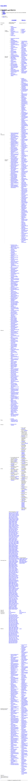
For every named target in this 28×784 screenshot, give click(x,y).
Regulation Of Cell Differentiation (14, 756)
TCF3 (15, 598)
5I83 (9, 624)
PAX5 (16, 574)
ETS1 (10, 533)
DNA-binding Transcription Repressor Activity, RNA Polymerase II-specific (24, 54)
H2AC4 (10, 540)
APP (16, 515)
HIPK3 (17, 543)
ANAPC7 (10, 514)
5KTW (16, 625)
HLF (15, 544)
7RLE (14, 637)
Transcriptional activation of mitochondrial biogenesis (15, 274)
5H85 (18, 623)
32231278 (23, 493)
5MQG (12, 628)
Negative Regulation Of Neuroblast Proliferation (23, 108)
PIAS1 (16, 576)
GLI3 (16, 538)
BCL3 (14, 517)
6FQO (16, 632)
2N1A (18, 617)
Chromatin (12, 29)
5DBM (17, 622)
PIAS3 (12, 577)
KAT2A (11, 554)
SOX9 (16, 592)
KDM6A (10, 556)
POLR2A (10, 578)
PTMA (17, 580)
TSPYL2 (10, 602)
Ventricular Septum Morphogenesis (24, 198)
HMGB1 (16, 545)
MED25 (13, 564)
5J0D (9, 625)
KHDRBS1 (17, 556)
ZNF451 (10, 609)
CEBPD (15, 521)
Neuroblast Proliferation (23, 105)
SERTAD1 (14, 587)
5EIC (9, 623)
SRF (9, 595)
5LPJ (12, 626)
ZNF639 (13, 609)
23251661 (12, 472)
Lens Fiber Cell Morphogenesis (23, 215)
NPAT (14, 572)
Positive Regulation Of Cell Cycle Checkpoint (24, 234)
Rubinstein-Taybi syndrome (13, 424)
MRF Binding (13, 57)
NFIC (15, 571)
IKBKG (13, 552)
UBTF (12, 603)
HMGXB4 (13, 546)
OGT (15, 573)
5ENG (12, 623)
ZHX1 (16, 607)
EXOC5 (17, 533)
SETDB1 (17, 588)
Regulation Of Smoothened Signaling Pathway (14, 152)
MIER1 (10, 565)
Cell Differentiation (14, 759)
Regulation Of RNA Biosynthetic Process (14, 667)
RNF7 (13, 584)
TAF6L (10, 598)
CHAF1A (13, 522)
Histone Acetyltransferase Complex (13, 27)
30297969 (23, 502)
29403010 (23, 452)
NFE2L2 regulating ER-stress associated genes (15, 369)
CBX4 (14, 519)
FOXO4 (15, 536)
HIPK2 (15, 543)
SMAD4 (10, 590)
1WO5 (12, 615)
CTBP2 (24, 558)
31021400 (23, 450)
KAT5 (17, 554)
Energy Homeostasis (14, 179)
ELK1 (10, 532)
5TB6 (10, 630)
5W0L (16, 630)
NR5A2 (26, 561)
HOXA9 (16, 548)
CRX (15, 526)
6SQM (10, 635)
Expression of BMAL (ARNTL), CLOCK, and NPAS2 (15, 398)
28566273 (23, 505)
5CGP (14, 622)
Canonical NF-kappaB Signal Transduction (14, 150)
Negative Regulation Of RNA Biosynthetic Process (15, 713)
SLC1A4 (16, 589)
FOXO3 (13, 536)
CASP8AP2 (11, 519)
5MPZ (17, 627)
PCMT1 (12, 575)
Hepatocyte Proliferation (23, 222)
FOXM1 (17, 535)
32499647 (23, 503)
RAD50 (16, 581)
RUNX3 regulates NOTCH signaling (14, 318)
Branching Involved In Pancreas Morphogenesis (24, 213)
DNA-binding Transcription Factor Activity (14, 704)
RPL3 (15, 584)
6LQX (16, 633)
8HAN (10, 642)
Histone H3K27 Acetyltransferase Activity (13, 62)
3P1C (14, 618)
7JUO (10, 637)
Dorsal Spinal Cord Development (24, 130)
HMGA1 (13, 545)
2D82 (12, 616)
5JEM (12, 625)
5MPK (12, 627)
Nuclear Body (13, 35)
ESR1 (16, 532)
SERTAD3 (14, 588)
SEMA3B (16, 586)
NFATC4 (13, 570)
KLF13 (17, 557)
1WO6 (14, 615)
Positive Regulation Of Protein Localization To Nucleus (14, 183)
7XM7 (18, 639)
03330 (20, 611)
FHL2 (12, 535)
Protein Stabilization (14, 174)
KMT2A (14, 558)
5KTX (10, 626)
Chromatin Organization (15, 764)
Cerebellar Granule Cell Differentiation (24, 133)
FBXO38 (15, 534)
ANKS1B (17, 514)
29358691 (23, 504)
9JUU (14, 642)
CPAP (15, 525)
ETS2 (12, 533)
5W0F (14, 630)
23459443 (16, 478)
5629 (20, 610)
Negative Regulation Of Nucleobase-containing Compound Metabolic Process (15, 722)
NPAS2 (12, 572)
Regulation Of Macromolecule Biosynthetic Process (14, 696)
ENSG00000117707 (22, 612)
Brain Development (24, 112)
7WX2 (17, 638)
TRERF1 (15, 600)
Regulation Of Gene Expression (24, 123)
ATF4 (14, 516)
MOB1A (16, 565)
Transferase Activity (14, 54)
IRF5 (13, 553)
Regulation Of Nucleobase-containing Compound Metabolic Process (14, 675)
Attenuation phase (14, 288)
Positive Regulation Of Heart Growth (24, 202)
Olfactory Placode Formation (24, 141)
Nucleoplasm (13, 677)
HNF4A (13, 547)
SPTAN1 (16, 593)
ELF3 (18, 531)
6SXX (12, 635)
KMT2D (17, 558)
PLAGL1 (15, 577)
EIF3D (13, 531)
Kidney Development (23, 82)
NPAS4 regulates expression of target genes (14, 352)
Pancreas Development (23, 142)
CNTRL (13, 525)
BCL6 (17, 517)
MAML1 (10, 560)
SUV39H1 (10, 597)
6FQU (10, 633)
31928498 (25, 430)
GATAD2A (10, 538)
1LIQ (11, 614)
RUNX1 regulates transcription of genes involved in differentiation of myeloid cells (14, 315)
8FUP (14, 640)
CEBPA (10, 521)
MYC (15, 567)
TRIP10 (13, 601)
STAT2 (17, 595)
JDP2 (17, 553)
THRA (14, 599)
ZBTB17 (15, 606)
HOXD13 (10, 551)
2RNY (10, 618)
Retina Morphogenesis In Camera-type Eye (24, 188)
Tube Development (24, 145)
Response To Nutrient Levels (23, 144)
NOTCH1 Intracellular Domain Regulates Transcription (14, 268)
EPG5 (14, 532)
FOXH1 (15, 535)
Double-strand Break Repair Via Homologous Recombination (15, 136)
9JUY (16, 642)
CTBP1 (17, 527)
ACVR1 (15, 512)
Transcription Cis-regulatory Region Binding (24, 42)
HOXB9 (10, 550)
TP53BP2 (10, 600)
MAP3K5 (10, 561)
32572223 (15, 459)
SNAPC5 (10, 591)
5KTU (14, 625)
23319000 (12, 463)
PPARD (23, 562)
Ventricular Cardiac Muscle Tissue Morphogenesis (24, 185)
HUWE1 (10, 552)
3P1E (10, 619)
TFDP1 (10, 599)
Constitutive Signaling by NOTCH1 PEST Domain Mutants (15, 279)
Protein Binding (24, 62)
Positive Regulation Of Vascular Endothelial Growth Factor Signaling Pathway (24, 230)
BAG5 (12, 517)
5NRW (10, 629)
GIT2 (26, 559)
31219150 (12, 475)
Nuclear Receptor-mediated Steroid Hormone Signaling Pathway (24, 754)
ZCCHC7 (13, 607)
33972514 (23, 470)
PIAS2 (10, 577)
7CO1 (12, 636)
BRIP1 (13, 518)
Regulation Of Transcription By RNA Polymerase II (14, 145)
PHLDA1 (10, 576)
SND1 (13, 591)
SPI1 (12, 593)
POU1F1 (13, 578)
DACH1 (15, 528)
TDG (17, 598)
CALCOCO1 (16, 518)
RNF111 (10, 584)
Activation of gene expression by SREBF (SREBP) (14, 276)
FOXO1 (10, 536)
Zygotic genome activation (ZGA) (13, 374)
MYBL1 (10, 567)
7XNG (12, 640)
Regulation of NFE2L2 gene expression (14, 371)
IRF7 (15, 553)
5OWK (14, 629)
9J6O (12, 642)
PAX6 (20, 562)
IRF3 (11, 553)
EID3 (16, 530)
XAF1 (10, 605)
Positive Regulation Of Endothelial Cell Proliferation (24, 85)
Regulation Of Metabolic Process (24, 737)
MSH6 (12, 566)
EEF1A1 (16, 529)
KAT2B (14, 554)
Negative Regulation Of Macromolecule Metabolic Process (15, 731)
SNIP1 (15, 591)
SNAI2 (15, 590)
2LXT (16, 617)
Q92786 (20, 613)
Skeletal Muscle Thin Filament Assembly (24, 137)
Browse (3, 11)
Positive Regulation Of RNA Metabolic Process (15, 664)
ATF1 (10, 516)
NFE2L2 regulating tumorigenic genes (14, 364)
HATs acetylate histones (15, 287)
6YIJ (14, 635)
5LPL (14, 626)
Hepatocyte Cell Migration (24, 96)
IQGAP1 (16, 552)
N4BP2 (16, 568)
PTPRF (10, 581)
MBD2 (10, 563)
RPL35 (17, 584)
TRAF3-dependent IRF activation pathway (14, 332)
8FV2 (16, 640)
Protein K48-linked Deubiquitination (14, 178)
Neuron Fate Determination (23, 173)
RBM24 (10, 583)
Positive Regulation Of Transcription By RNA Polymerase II (14, 172)
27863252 (23, 454)
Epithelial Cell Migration (23, 128)
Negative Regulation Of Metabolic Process (15, 740)
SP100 (10, 593)
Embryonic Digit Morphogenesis (13, 167)
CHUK (13, 523)
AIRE (10, 513)
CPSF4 (18, 525)
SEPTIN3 (10, 587)
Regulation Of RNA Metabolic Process (14, 672)
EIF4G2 (15, 531)
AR (18, 515)
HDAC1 (12, 542)
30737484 (23, 484)
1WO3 (16, 614)
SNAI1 (13, 590)
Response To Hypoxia (14, 138)
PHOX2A (13, 576)
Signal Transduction (14, 148)
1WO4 (10, 615)
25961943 (23, 500)
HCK (9, 542)
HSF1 (16, 551)
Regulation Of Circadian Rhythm (24, 147)
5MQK (15, 628)
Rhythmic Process (14, 173)
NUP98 (13, 573)
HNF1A (16, 546)
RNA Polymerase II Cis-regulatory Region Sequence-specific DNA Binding (24, 45)
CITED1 (10, 524)
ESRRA (20, 559)
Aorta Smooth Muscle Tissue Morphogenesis (23, 200)
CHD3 (16, 522)
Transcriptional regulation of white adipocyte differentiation (15, 292)
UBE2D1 (15, 602)
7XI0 (14, 639)
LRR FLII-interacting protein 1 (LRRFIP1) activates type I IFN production (14, 285)
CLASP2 (16, 524)
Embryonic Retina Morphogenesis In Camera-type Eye (24, 191)
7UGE (12, 638)
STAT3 (10, 596)
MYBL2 (13, 567)
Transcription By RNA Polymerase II (24, 103)
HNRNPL (16, 547)
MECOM (10, 564)
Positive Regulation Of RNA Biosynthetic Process (14, 655)
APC (15, 515)
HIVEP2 (13, 544)
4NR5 (16, 620)
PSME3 (15, 580)
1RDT (14, 614)
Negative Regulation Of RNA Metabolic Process (15, 719)
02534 (10, 611)
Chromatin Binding (24, 744)
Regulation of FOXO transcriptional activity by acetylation (14, 338)
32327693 (23, 461)
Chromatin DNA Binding (15, 56)
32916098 (23, 441)
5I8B (14, 624)
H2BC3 (16, 540)
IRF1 (9, 553)
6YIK (16, 635)
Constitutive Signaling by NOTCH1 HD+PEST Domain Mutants (15, 282)
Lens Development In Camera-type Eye (24, 91)
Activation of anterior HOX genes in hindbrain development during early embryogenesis (15, 302)
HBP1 (17, 541)
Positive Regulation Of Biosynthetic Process (14, 692)
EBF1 (14, 529)
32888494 (12, 465)
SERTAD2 (10, 588)
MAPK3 (10, 562)
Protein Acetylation (14, 147)
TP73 (13, 600)
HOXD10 (13, 550)
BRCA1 (10, 518)
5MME (16, 626)
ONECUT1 (10, 574)
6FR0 (12, 633)
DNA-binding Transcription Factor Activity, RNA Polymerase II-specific (24, 50)
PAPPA (14, 574)
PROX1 (24, 20)
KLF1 (15, 557)
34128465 (23, 487)
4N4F (12, 620)
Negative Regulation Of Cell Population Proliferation (24, 120)
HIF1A (10, 543)
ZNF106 (16, 608)
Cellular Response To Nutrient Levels (14, 163)
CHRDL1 (10, 523)
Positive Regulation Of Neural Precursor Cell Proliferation (24, 237)
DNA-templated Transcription (13, 750)
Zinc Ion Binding (24, 700)
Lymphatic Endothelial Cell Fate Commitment (24, 210)
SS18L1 (11, 595)
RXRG (13, 586)
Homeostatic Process (14, 165)
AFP (17, 512)
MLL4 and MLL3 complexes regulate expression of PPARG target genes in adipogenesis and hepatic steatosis (15, 380)
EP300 (12, 532)
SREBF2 (16, 594)
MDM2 (15, 563)
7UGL (14, 638)
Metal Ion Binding (14, 63)
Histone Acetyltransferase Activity (13, 49)
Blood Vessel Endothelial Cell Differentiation (24, 207)
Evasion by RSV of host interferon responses (15, 376)
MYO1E (10, 568)
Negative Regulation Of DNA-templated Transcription (24, 159)
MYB (17, 566)
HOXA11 (13, 548)
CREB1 (10, 526)
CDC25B (16, 519)
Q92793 (10, 613)
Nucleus (12, 30)
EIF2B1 (10, 531)
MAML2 (13, 560)
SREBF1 (13, 594)
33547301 (23, 498)
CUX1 (13, 528)
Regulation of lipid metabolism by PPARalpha (14, 299)
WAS (11, 604)
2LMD (20, 628)
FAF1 (10, 534)
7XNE (10, 640)
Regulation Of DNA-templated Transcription (15, 143)
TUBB (13, 602)
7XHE (12, 639)
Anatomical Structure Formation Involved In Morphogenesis (24, 171)
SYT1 (13, 597)
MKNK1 (12, 565)
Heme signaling (13, 348)
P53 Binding (13, 40)
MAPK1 (13, 561)
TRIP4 (16, 601)
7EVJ (14, 636)
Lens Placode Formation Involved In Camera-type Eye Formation (24, 166)
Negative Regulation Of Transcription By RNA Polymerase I (15, 154)
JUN (9, 554)
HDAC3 (15, 542)
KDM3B (16, 555)
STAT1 (14, 595)
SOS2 (14, 592)
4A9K (16, 619)
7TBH (10, 638)
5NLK (17, 628)
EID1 (14, 530)
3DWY (12, 618)
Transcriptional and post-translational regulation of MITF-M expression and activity (15, 390)
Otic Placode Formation (23, 149)
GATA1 (16, 537)
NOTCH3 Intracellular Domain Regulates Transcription (14, 322)
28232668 (12, 468)
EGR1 (12, 530)
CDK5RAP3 (13, 520)
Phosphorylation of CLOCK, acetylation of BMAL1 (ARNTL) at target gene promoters (14, 406)
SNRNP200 (11, 592)
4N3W (10, 620)
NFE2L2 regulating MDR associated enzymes (14, 366)
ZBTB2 (10, 607)
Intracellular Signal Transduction (24, 743)
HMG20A (10, 545)
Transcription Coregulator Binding (23, 650)
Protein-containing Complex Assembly (14, 176)
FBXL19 (12, 534)
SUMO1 (17, 596)
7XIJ (16, 639)
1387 (9, 610)
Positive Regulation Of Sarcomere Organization (24, 195)
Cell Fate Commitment (23, 154)
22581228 (23, 444)
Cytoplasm (12, 33)
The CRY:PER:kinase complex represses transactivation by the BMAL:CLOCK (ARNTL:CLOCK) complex (14, 411)
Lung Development (24, 139)
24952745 (16, 476)
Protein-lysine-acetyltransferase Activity (15, 70)
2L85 (11, 617)
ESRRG (23, 559)
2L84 (9, 617)
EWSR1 (14, 533)
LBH (25, 560)
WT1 (16, 604)
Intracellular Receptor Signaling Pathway (24, 670)
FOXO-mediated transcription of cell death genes (15, 336)
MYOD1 (13, 568)
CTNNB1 (10, 528)
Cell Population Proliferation (23, 115)
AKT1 (12, 513)
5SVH (17, 629)
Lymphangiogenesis (24, 89)
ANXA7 (10, 515)
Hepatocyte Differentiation (23, 217)
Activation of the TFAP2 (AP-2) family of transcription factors (15, 311)
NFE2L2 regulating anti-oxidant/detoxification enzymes (15, 359)
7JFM (18, 636)
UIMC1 (15, 603)
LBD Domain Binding (23, 70)
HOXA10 (10, 548)
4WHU (10, 622)
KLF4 (10, 558)
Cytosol (12, 34)
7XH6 (10, 639)
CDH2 (10, 520)
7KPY (12, 637)
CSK (16, 526)
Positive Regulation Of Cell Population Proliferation (24, 117)
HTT (18, 551)
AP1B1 (13, 515)
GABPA (12, 537)
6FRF (14, 633)
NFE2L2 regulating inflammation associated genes (15, 356)
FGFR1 (10, 535)
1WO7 (17, 615)
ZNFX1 (16, 609)
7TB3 (16, 637)
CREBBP (13, 20)
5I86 (11, 624)
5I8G (16, 624)
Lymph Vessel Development (23, 88)
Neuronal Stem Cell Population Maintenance (24, 226)
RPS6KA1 (13, 585)
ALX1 (14, 513)
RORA (25, 562)
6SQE (14, 634)
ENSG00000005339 (12, 612)
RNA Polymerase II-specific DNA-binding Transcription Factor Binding (14, 67)
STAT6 (15, 596)
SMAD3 (20, 563)
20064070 (23, 463)
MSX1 (14, 566)
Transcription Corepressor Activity (14, 47)
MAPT (13, 562)
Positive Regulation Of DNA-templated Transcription (14, 169)
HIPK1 (12, 543)
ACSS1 (17, 511)
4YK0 (12, 622)
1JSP (9, 614)
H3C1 (13, 541)
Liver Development (24, 83)
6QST (12, 634)
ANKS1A (13, 514)
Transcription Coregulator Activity (14, 43)
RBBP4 (10, 582)
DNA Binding (23, 707)
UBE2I (10, 603)
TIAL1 (17, 599)
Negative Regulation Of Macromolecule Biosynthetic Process (15, 734)
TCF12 (12, 598)
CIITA (16, 523)
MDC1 (12, 563)
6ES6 (12, 632)
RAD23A (12, 581)
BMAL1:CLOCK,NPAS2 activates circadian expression (15, 248)
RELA (15, 583)
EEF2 (10, 530)
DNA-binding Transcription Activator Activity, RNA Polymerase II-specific (24, 59)
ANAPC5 (16, 513)
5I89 (13, 624)
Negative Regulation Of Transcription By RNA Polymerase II (15, 134)
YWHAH (10, 606)
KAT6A (10, 555)
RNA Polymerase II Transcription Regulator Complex (15, 758)
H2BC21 (13, 540)
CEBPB (12, 521)
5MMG (10, 627)
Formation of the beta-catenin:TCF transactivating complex (15, 260)
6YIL (18, 635)
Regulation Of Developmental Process (14, 752)
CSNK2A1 (10, 527)
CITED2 (13, 524)
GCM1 (14, 538)
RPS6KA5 (10, 586)
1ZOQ (10, 616)
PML (17, 577)
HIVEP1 (10, 544)
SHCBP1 (13, 589)
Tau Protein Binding (14, 64)
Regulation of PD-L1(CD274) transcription (15, 396)
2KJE (14, 616)
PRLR (10, 580)
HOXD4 (13, 551)
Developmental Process (14, 763)
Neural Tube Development (23, 135)
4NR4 (14, 620)
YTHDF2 (15, 605)
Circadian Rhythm (24, 113)
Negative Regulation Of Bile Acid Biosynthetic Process (24, 220)
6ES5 (10, 632)
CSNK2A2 (14, 527)
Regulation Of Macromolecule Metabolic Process (14, 685)
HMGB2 (10, 546)
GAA (9, 537)
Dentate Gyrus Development (23, 131)
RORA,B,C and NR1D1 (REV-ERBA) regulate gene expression (15, 415)
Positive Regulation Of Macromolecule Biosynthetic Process (14, 681)
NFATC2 (10, 570)
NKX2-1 (17, 571)
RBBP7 (12, 582)
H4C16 (15, 541)
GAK (14, 537)
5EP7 (14, 623)
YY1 (13, 606)
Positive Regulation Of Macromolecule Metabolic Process (14, 689)
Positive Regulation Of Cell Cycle (24, 156)
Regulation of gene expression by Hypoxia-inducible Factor (15, 245)
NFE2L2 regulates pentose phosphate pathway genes (14, 362)
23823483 (23, 479)
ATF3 (12, 516)
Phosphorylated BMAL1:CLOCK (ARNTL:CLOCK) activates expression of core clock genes (14, 402)
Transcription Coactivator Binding (23, 695)
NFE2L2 (10, 571)
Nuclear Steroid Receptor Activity (24, 709)
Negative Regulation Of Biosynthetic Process (15, 738)
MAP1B (16, 560)
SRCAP (10, 594)
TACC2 (16, 597)
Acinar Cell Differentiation (23, 224)
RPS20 (10, 585)
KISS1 (12, 557)
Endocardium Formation (23, 193)
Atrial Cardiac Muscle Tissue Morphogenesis (23, 183)
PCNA (15, 575)
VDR (9, 604)
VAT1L (17, 603)
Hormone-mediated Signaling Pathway (24, 711)
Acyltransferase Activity (15, 55)
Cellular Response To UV (15, 164)
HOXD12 (16, 550)
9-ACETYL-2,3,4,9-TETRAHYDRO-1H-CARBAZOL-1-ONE (14, 420)
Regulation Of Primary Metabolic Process (14, 694)
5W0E (12, 630)
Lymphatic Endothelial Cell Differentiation (24, 204)
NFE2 (16, 570)
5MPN (15, 627)
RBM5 (13, 583)
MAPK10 (16, 561)
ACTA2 (10, 512)
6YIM (10, 636)
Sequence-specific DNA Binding (24, 66)
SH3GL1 (10, 589)
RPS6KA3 (16, 585)
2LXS (14, 617)
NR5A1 (10, 573)
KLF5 (12, 558)
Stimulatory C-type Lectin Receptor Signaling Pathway (14, 140)
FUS (18, 536)
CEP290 (10, 522)
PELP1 (17, 575)
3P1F (11, 619)
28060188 (23, 509)
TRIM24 (10, 601)
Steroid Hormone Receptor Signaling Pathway (24, 751)
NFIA (13, 571)
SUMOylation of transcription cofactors (14, 297)
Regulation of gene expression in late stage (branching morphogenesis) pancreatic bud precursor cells (15, 264)
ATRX (10, 517)
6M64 (10, 634)
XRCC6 (12, 605)
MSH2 (10, 566)
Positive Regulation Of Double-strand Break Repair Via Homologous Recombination (15, 186)
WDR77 (14, 604)
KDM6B (13, 556)
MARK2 (15, 562)
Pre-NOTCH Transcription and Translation (14, 251)
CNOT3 (10, 525)
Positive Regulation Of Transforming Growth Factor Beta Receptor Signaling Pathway (14, 160)
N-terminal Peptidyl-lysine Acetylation (14, 157)
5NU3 (12, 629)
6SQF (16, 634)
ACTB (12, 512)
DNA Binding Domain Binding (24, 68)
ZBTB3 (23, 563)
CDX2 (16, 520)
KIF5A (10, 557)
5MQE (10, 628)
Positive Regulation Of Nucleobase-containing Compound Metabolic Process (14, 661)
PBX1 (10, 575)
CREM (13, 526)
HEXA (17, 542)
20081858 (26, 443)
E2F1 (10, 529)
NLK (9, 572)
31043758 (23, 428)
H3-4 (11, 541)
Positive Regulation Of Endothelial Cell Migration (24, 125)
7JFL (16, 636)
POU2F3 (16, 578)
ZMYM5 (13, 608)
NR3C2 (20, 561)
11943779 (4, 13)
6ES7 (13, 632)
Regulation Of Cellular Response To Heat (14, 181)
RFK (17, 583)
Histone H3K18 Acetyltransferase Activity (13, 59)
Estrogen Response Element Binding (24, 734)
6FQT (18, 632)
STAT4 (12, 596)
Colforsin (12, 418)
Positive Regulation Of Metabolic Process (14, 700)
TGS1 (12, 599)
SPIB (14, 593)
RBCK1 (15, 582)
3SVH (14, 619)
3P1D (16, 618)
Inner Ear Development (23, 175)
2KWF (16, 616)
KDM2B (13, 555)
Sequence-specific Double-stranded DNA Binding (24, 72)
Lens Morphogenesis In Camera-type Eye (24, 93)
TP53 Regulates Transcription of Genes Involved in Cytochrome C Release (15, 308)
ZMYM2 (10, 608)
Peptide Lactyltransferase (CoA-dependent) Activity (15, 72)
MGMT (16, 564)
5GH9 (16, 623)
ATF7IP (16, 516)
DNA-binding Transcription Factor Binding (14, 74)
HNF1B (10, 547)
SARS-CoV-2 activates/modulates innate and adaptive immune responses (14, 344)
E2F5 (12, 529)
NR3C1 (16, 572)
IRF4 (23, 560)
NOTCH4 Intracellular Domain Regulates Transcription (14, 327)
